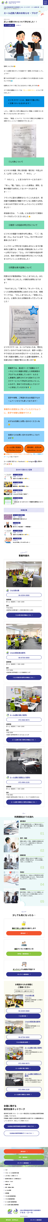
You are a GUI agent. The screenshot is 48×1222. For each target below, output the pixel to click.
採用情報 (7, 1193)
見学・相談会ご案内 (9, 1187)
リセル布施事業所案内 (10, 1199)
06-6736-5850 (23, 657)
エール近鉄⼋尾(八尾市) (18, 715)
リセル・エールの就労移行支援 (12, 1173)
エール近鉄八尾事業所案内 (11, 1202)
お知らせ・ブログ (9, 1181)
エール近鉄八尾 (9, 25)
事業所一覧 (7, 1184)
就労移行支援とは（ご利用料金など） (13, 1178)
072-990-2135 (23, 782)
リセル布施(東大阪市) (17, 653)
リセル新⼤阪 (14, 590)
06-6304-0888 (23, 595)
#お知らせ (18, 25)
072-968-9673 (23, 720)
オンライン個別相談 (36, 1220)
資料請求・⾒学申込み (12, 1220)
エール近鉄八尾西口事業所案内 (12, 1204)
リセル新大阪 (29, 995)
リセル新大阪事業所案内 (10, 1196)
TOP (6, 1170)
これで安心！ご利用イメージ (11, 1175)
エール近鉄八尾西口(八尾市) (33, 1075)
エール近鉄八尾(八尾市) (33, 1048)
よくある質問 (8, 1190)
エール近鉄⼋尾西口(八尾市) (20, 777)
